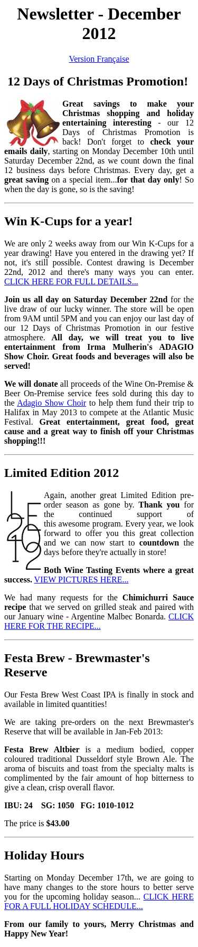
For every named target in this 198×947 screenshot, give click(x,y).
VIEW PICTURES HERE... (81, 579)
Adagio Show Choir (51, 402)
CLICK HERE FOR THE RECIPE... (99, 621)
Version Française (99, 58)
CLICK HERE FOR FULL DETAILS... (71, 281)
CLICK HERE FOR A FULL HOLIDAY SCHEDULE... (99, 901)
